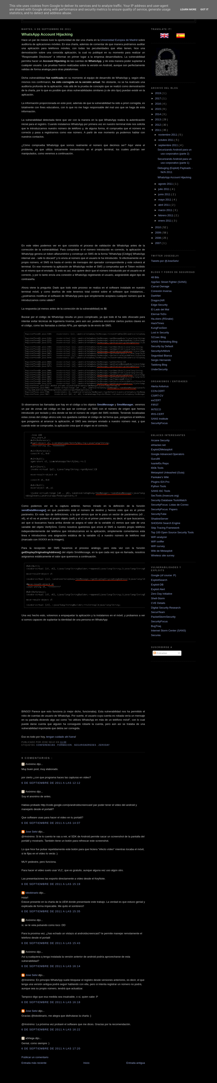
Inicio (86, 1062)
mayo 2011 (165, 199)
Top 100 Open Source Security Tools (172, 532)
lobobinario (32, 892)
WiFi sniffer (157, 541)
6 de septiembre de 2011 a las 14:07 (50, 822)
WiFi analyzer (159, 537)
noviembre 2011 (168, 134)
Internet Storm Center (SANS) (168, 630)
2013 (158, 119)
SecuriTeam (158, 612)
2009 (158, 232)
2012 (158, 124)
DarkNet (156, 295)
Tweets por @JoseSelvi (165, 260)
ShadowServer (159, 518)
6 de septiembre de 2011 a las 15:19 (50, 884)
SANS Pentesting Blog (164, 341)
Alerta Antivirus (160, 386)
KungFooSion (159, 327)
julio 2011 (164, 189)
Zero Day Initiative (161, 593)
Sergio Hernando (161, 360)
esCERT (156, 400)
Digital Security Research (166, 607)
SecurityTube (158, 514)
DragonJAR (158, 300)
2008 (158, 237)
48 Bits (155, 277)
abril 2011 (164, 204)
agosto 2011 (165, 183)
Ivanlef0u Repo (160, 463)
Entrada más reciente (34, 1062)
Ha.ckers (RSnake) (162, 318)
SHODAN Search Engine (165, 523)
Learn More (188, 9)
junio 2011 (164, 194)
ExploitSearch (159, 579)
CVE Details (158, 603)
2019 (158, 93)
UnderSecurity (159, 369)
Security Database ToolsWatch (169, 500)
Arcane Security (160, 440)
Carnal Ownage (160, 286)
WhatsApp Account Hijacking (47, 34)
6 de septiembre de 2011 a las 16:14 (50, 966)
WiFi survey (158, 546)
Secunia (156, 635)
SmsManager (125, 404)
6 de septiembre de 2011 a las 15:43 (50, 943)
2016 (158, 103)
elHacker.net (158, 445)
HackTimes (157, 323)
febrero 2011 (166, 215)
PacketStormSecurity (163, 616)
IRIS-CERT (157, 414)
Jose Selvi (32, 831)
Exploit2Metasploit (161, 449)
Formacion (65, 745)
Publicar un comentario (34, 1057)
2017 (158, 98)
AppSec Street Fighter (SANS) (169, 281)
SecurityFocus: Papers (164, 509)
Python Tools (158, 486)
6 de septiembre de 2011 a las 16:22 (50, 1029)
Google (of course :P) (163, 575)
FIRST (155, 404)
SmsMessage (105, 404)
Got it (204, 9)
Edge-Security (159, 304)
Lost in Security (160, 332)
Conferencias (46, 745)
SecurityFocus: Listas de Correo (169, 504)
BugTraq (156, 626)
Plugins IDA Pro (160, 481)
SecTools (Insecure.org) (165, 495)
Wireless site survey (162, 555)
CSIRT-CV (157, 395)
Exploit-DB (157, 584)
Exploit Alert (158, 589)
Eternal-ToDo (158, 314)
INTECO (156, 409)
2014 (158, 114)
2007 (158, 243)
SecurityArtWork (160, 350)
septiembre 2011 (168, 145)
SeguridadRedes (85, 745)
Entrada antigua (135, 1062)
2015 (158, 108)
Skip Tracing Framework (165, 527)
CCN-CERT (158, 390)
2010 (158, 227)
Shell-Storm (158, 598)
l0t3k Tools (157, 467)
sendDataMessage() (33, 510)
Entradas (160, 653)
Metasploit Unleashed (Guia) (167, 472)
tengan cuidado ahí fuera (60, 736)
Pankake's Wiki (160, 477)
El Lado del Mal (160, 309)
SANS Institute (159, 418)
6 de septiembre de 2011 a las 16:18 (50, 1002)
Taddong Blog (159, 364)
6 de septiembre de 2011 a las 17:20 (50, 1048)
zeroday (104, 745)
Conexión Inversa (161, 291)
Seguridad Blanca (161, 355)
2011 (158, 130)
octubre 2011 (166, 139)
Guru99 (155, 458)
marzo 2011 (165, 210)
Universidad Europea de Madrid (119, 39)
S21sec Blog (158, 337)
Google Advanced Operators (167, 454)
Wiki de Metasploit (161, 550)
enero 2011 (165, 220)
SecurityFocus (159, 423)
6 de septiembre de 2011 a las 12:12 (50, 782)
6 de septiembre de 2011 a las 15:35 (50, 911)
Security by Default (162, 346)
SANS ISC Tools (160, 490)
